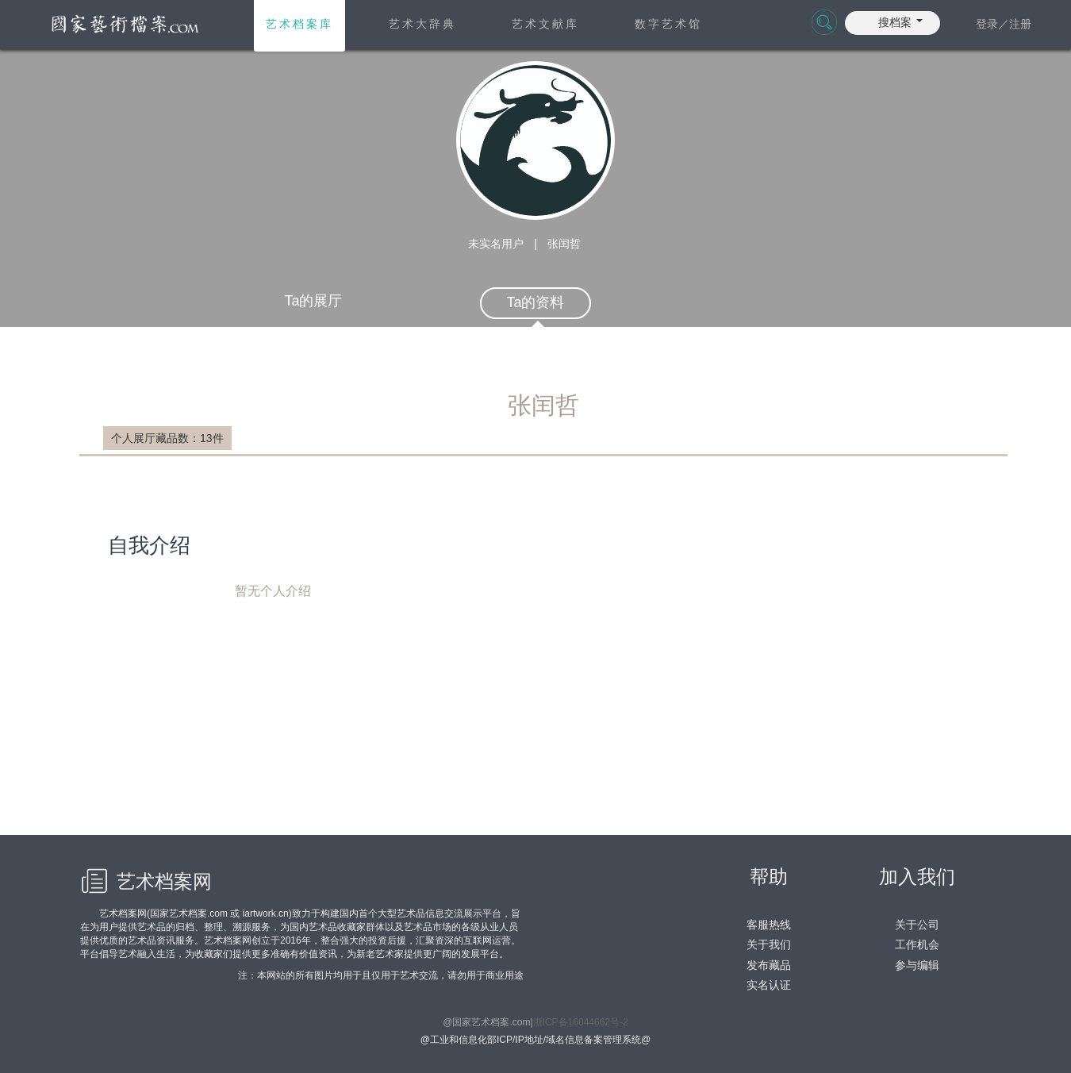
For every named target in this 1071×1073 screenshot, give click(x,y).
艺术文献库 (545, 23)
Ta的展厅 (313, 301)
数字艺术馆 (668, 23)
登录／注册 (1003, 23)
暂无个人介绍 (557, 700)
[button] (900, 20)
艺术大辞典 (422, 23)
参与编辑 (917, 965)
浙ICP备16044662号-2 (580, 1022)
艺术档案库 (299, 23)
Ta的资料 (535, 302)
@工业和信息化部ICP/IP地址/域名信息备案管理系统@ (535, 1039)
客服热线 (769, 924)
